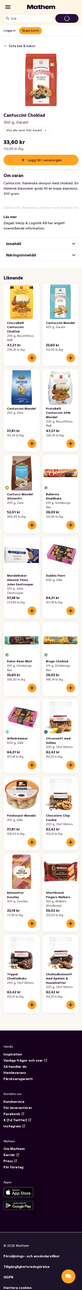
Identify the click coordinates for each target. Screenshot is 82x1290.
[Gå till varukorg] (67, 18)
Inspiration (12, 1054)
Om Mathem (14, 1148)
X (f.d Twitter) (17, 1120)
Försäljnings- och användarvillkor (31, 1256)
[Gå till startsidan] (41, 7)
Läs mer (10, 217)
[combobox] (31, 18)
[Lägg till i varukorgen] (32, 358)
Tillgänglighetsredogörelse (26, 1266)
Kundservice (13, 1101)
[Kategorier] (7, 7)
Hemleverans (14, 1072)
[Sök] (7, 18)
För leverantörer (17, 1107)
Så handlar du (14, 1066)
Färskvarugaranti (18, 1079)
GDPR (8, 1277)
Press (10, 1161)
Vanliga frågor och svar (25, 1060)
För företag (13, 1167)
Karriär (11, 1155)
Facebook (13, 1114)
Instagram (14, 1126)
